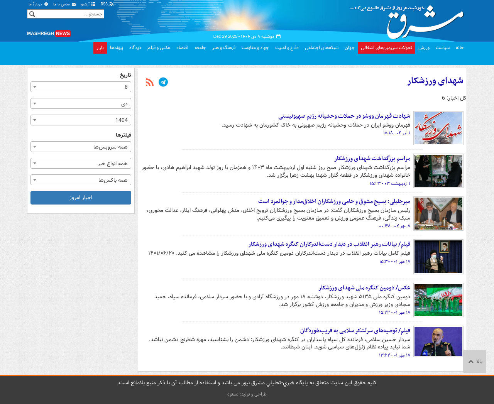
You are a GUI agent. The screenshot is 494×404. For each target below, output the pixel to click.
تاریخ (125, 75)
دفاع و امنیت (287, 47)
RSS (107, 4)
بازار (100, 47)
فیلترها (123, 135)
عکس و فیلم (158, 47)
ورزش (424, 47)
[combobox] (80, 86)
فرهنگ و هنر (223, 47)
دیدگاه (135, 47)
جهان (350, 47)
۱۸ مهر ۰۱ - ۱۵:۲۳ (394, 312)
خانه (460, 47)
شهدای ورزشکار (435, 81)
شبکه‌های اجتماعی (321, 47)
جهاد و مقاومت (255, 47)
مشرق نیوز (409, 19)
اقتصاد (182, 47)
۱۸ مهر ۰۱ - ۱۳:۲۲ (394, 355)
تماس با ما (64, 4)
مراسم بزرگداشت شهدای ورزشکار (372, 159)
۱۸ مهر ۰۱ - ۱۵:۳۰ (394, 261)
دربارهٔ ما (39, 4)
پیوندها (116, 47)
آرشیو (88, 4)
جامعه (200, 47)
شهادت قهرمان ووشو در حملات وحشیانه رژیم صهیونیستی (344, 116)
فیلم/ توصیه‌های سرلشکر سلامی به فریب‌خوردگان (355, 331)
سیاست (443, 47)
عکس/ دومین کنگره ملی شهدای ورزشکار (364, 288)
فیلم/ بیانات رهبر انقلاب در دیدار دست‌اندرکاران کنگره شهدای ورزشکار (329, 244)
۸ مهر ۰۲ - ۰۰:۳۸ (394, 226)
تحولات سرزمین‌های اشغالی (386, 47)
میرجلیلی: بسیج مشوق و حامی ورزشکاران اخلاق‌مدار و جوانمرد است (334, 201)
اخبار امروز (80, 197)
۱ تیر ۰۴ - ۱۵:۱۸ (396, 133)
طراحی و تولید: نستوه (247, 394)
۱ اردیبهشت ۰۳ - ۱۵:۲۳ (390, 183)
